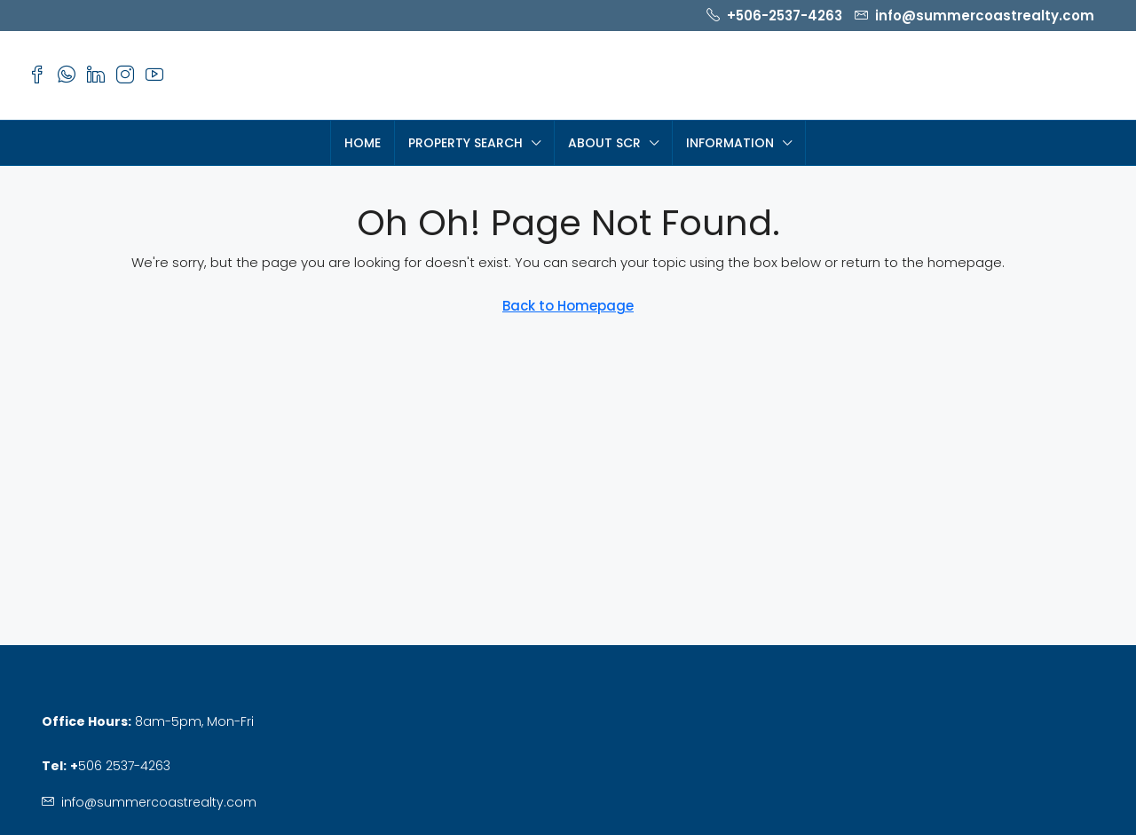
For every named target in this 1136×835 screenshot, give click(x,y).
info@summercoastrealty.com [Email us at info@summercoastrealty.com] (158, 802)
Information (730, 143)
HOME (362, 143)
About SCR (604, 143)
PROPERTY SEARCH (465, 143)
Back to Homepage (568, 305)
